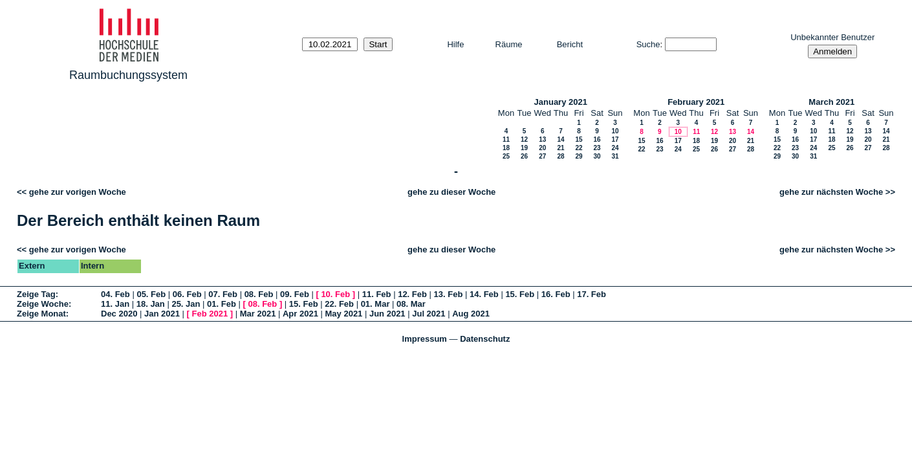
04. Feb (115, 294)
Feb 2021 (210, 313)
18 (506, 147)
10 (614, 131)
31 (614, 156)
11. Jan (115, 304)
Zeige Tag (36, 294)
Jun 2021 (387, 313)
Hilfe (455, 44)
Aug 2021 (471, 313)
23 (596, 147)
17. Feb (591, 294)
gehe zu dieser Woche (451, 192)
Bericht (570, 44)
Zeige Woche (43, 304)
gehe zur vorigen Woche (77, 192)
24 (614, 147)
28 (560, 156)
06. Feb (187, 294)
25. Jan (185, 304)
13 (542, 139)
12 (524, 139)
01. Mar (375, 304)
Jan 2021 (162, 313)
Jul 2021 (428, 313)
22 (578, 147)
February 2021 (696, 102)
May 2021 (344, 313)
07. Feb (222, 294)
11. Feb (376, 294)
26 (524, 156)
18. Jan (150, 304)
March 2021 (831, 102)
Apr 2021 (300, 313)
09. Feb (294, 294)
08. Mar (411, 304)
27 (542, 156)
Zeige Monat (41, 313)
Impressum (424, 339)
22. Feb (339, 304)
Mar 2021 (258, 313)
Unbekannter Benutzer (832, 37)
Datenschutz (485, 339)
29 (578, 156)
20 (542, 147)
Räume (509, 44)
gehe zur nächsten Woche (831, 192)
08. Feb (259, 294)
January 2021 (560, 102)
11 (506, 139)
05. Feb (151, 294)
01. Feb (221, 304)
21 (560, 147)
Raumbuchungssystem (128, 75)
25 (506, 156)
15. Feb (519, 294)
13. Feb (448, 294)
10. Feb (335, 294)
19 (524, 147)
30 (596, 156)
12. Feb (412, 294)
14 (560, 139)
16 (596, 139)
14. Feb (484, 294)
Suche (648, 44)
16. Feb (555, 294)
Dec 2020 (119, 313)
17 (614, 139)
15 (578, 139)
